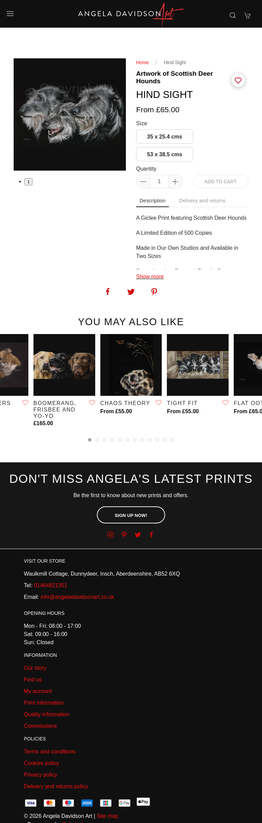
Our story (35, 644)
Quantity (146, 145)
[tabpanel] (70, 90)
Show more (150, 253)
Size (141, 99)
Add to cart (220, 157)
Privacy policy (40, 751)
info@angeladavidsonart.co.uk (77, 573)
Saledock (73, 800)
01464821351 (50, 561)
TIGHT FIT (182, 379)
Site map (107, 792)
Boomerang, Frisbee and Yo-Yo (54, 385)
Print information (44, 679)
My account (38, 667)
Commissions (40, 702)
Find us (33, 656)
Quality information (46, 690)
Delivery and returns (202, 176)
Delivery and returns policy (56, 762)
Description (152, 176)
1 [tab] (28, 157)
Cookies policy (41, 739)
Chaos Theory (125, 379)
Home (142, 38)
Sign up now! (131, 491)
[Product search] (232, 15)
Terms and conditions (49, 728)
